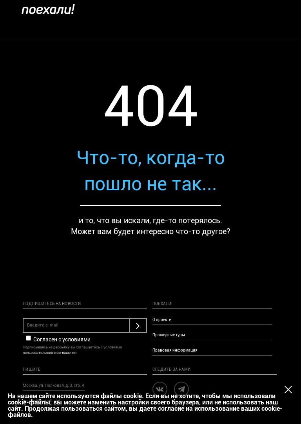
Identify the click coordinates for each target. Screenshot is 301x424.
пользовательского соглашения (49, 353)
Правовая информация (175, 350)
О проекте (161, 320)
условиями (76, 339)
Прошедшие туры (168, 335)
